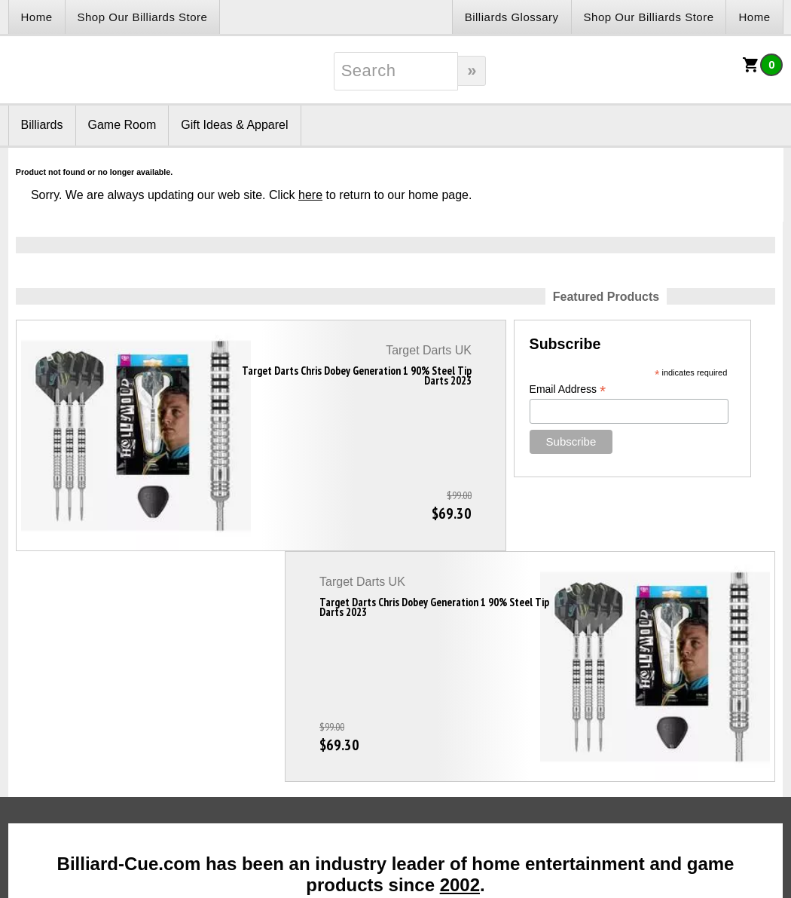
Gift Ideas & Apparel (234, 124)
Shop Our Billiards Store (143, 17)
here (310, 194)
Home (37, 17)
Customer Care (376, 739)
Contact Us (226, 729)
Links (47, 729)
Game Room (122, 124)
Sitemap (523, 729)
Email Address (330, 389)
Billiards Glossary (512, 17)
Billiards (42, 124)
